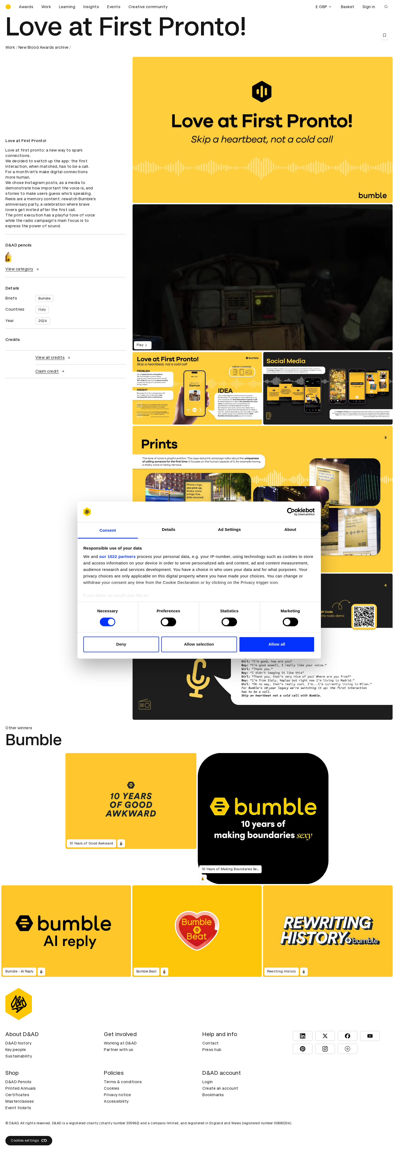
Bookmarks (213, 1095)
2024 (42, 321)
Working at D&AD (120, 1043)
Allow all (276, 644)
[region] (263, 277)
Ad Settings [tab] (229, 529)
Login (207, 1082)
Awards (26, 7)
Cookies (112, 1088)
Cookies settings (29, 1140)
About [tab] (290, 529)
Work (46, 7)
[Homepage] (8, 6)
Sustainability (18, 1056)
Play (143, 345)
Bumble (44, 298)
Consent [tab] (108, 530)
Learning (67, 7)
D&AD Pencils (18, 1082)
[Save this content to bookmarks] (384, 35)
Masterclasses (19, 1101)
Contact (210, 1043)
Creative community (148, 7)
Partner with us (118, 1049)
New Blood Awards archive (43, 47)
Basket (347, 7)
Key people (15, 1049)
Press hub (212, 1049)
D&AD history (18, 1043)
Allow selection (199, 644)
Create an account (220, 1088)
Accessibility (116, 1101)
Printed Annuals (20, 1088)
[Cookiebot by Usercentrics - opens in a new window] (291, 512)
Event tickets (18, 1108)
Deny (121, 644)
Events (113, 7)
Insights (91, 7)
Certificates (17, 1095)
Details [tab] (168, 529)
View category (22, 269)
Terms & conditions (123, 1082)
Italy (42, 309)
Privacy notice (117, 1095)
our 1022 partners (117, 556)
